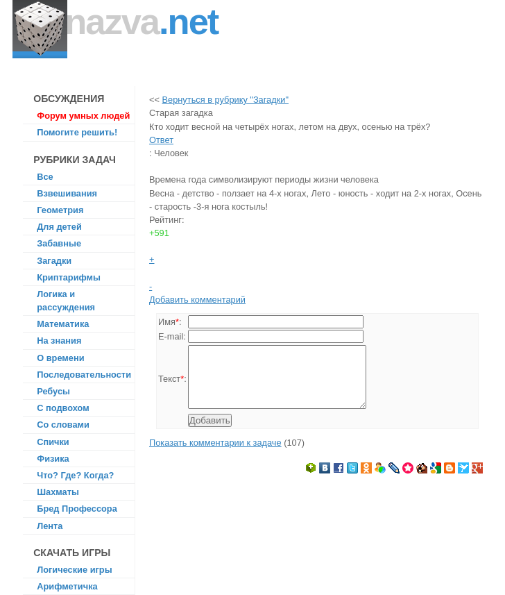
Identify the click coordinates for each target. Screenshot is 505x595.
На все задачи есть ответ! (138, 38)
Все (45, 176)
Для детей (59, 226)
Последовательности (84, 374)
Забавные (59, 243)
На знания (59, 340)
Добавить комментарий (197, 299)
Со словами (63, 424)
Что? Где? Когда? (75, 475)
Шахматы (58, 492)
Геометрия (60, 210)
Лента (49, 526)
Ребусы (53, 391)
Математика (63, 324)
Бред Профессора (77, 508)
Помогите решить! (77, 132)
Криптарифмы (69, 277)
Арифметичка (67, 586)
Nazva (141, 21)
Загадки (54, 260)
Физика (53, 458)
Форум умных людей (83, 115)
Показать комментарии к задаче (215, 455)
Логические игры (74, 569)
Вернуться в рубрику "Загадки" (225, 99)
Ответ (161, 140)
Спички (53, 442)
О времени (60, 358)
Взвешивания (67, 193)
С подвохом (63, 408)
